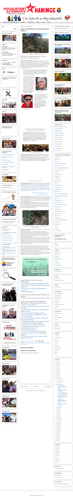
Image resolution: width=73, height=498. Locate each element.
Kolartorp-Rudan (58, 280)
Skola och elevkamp (59, 163)
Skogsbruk (57, 224)
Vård (56, 172)
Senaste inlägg (24, 386)
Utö (55, 343)
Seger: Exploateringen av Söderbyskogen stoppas (62, 393)
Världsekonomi (58, 202)
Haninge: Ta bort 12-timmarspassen (6, 230)
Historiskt (57, 221)
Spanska (56, 446)
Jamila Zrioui (57, 141)
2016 (57, 422)
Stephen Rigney (58, 135)
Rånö (56, 352)
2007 (57, 438)
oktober (59, 382)
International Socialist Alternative (61, 483)
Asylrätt (56, 159)
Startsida (36, 386)
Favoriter (25, 342)
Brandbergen (57, 271)
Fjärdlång (57, 345)
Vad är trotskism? (5, 169)
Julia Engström (58, 137)
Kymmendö (57, 348)
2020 (57, 372)
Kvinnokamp (57, 174)
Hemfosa (56, 300)
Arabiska (56, 448)
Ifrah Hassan (57, 144)
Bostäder (56, 176)
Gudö (56, 260)
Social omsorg (58, 185)
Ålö (55, 354)
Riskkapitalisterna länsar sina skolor (62, 390)
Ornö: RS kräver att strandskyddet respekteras (34, 331)
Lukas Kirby (57, 150)
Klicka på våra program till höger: (10, 22)
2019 (57, 373)
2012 (57, 429)
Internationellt (57, 165)
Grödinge (57, 302)
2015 (57, 423)
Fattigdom (57, 187)
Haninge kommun (58, 475)
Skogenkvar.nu (40, 63)
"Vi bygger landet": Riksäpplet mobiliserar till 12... (62, 401)
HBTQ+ (56, 198)
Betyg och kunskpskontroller (60, 193)
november (59, 380)
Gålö (56, 319)
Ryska (56, 461)
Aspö (56, 339)
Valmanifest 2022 (6, 246)
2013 (57, 427)
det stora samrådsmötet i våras (38, 155)
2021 (57, 370)
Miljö (48, 22)
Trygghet (23, 22)
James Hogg (57, 146)
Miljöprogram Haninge (6, 187)
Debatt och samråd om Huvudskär (31, 333)
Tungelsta (57, 295)
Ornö (56, 335)
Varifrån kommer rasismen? (7, 162)
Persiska (56, 459)
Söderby (25, 344)
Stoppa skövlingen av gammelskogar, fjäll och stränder (36, 298)
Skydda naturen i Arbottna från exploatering (33, 324)
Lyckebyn (57, 262)
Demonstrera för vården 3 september (62, 404)
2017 (57, 377)
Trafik (56, 183)
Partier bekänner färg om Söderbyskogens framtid (35, 283)
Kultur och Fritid (58, 170)
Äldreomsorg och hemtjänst (60, 167)
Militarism (57, 191)
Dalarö (56, 326)
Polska (56, 453)
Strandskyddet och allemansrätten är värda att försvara (9, 233)
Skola (43, 22)
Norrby (56, 256)
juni (58, 410)
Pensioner (57, 217)
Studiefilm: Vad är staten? (7, 240)
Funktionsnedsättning (59, 211)
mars (58, 416)
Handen (56, 278)
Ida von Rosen (58, 139)
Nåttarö (56, 350)
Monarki (56, 228)
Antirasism (57, 180)
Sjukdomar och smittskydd (60, 196)
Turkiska (56, 455)
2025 (57, 363)
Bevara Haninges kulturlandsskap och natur (33, 313)
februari (59, 418)
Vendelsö (57, 252)
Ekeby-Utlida (57, 298)
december (59, 379)
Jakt (55, 226)
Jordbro (56, 287)
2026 (57, 361)
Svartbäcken (57, 265)
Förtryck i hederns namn (60, 204)
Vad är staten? (5, 164)
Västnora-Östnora (58, 304)
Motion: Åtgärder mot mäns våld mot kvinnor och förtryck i (9, 251)
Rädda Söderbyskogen (28, 292)
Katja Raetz (57, 131)
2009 (57, 434)
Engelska (57, 451)
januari (58, 419)
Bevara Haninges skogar (7, 237)
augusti (58, 407)
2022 (57, 368)
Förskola (56, 178)
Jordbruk (56, 208)
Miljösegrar (41, 342)
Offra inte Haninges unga (7, 235)
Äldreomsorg (30, 22)
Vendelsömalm (58, 258)
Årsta (56, 315)
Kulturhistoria (57, 200)
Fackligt (56, 157)
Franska (56, 457)
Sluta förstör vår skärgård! (28, 329)
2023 (57, 366)
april (58, 414)
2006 (57, 440)
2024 (57, 364)
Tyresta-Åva (57, 313)
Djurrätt (56, 215)
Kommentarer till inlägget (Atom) (39, 390)
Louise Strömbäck (58, 133)
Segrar (22, 344)
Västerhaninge (58, 293)
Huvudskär (57, 337)
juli (58, 409)
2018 (57, 375)
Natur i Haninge (46, 342)
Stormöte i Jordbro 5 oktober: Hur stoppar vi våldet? (62, 387)
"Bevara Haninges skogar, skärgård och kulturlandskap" (31, 203)
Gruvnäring (57, 230)
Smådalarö (57, 328)
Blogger (41, 495)
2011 (57, 431)
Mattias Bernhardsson (32, 342)
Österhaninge (57, 317)
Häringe (56, 306)
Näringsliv (57, 206)
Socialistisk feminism (6, 160)
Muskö (56, 341)
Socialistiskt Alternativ (59, 468)
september (59, 384)
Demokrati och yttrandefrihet (60, 219)
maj (58, 412)
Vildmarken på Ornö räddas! (29, 304)
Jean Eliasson (57, 148)
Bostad (37, 22)
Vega (56, 245)
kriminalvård (57, 213)
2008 (57, 436)
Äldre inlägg (48, 386)
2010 (57, 432)
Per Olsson (57, 128)
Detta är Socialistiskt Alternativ (8, 154)
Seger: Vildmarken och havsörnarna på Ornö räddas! (62, 397)
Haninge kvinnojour (59, 477)
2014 (57, 425)
